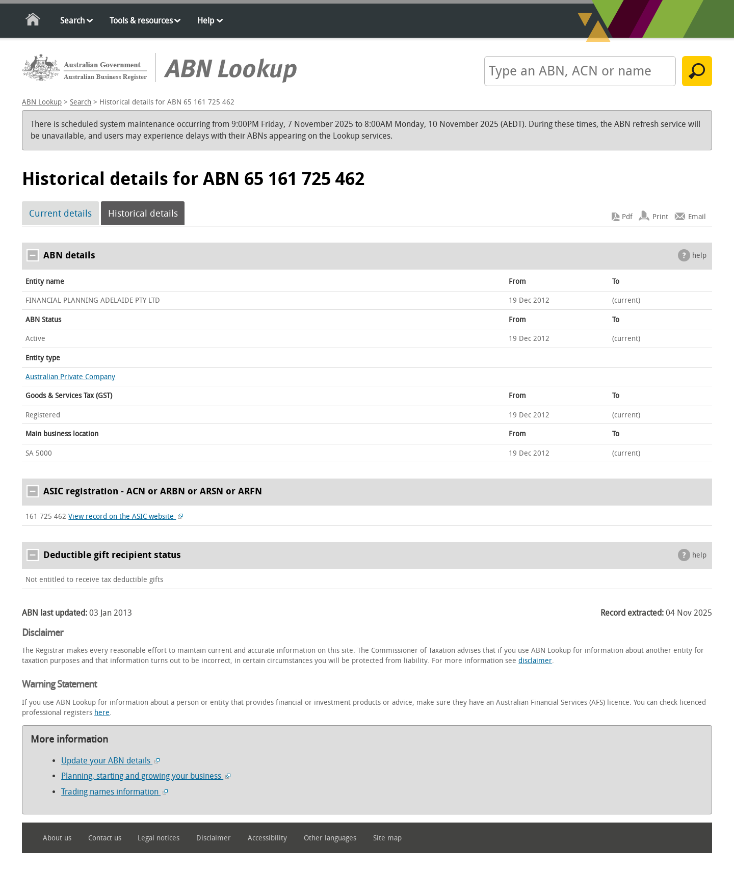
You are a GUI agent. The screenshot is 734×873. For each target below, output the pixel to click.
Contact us (104, 838)
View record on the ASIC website (125, 516)
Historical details (143, 213)
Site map (387, 838)
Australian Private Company (70, 377)
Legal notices (158, 838)
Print (660, 217)
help (699, 255)
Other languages (330, 838)
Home (33, 21)
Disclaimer (213, 838)
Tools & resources (141, 20)
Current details (60, 213)
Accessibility (267, 838)
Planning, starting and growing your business (145, 776)
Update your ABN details (110, 760)
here (102, 712)
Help (205, 20)
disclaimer (535, 660)
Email (697, 217)
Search (72, 20)
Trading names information (114, 792)
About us (57, 838)
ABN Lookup (42, 102)
